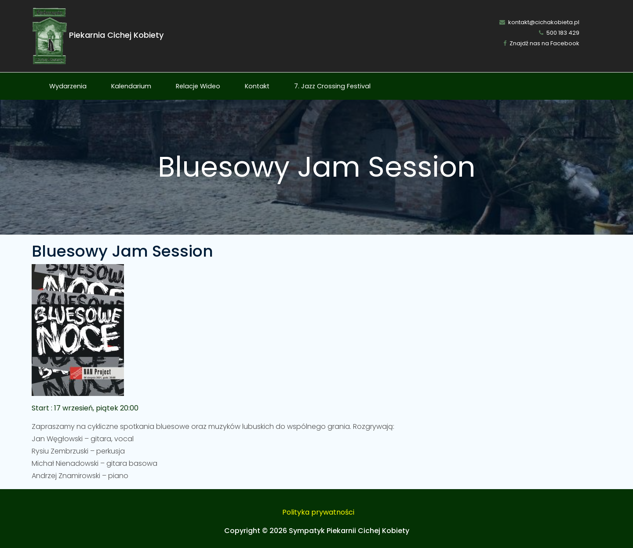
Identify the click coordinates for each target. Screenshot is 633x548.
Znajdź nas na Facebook (541, 43)
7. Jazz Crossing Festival (332, 86)
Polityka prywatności (318, 512)
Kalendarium (131, 86)
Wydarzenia (68, 86)
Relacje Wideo (198, 86)
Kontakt (257, 86)
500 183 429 (559, 33)
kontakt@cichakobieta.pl (539, 22)
